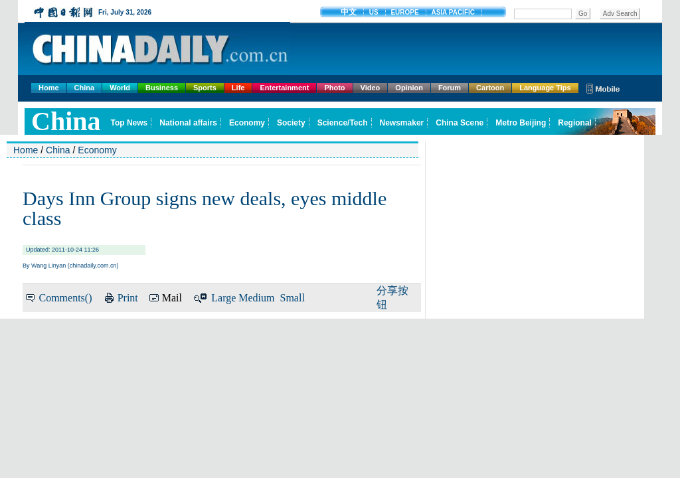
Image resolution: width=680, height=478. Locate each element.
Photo (334, 88)
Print (128, 297)
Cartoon (490, 88)
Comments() (65, 297)
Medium (256, 297)
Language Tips (544, 88)
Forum (449, 88)
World (120, 88)
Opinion (409, 88)
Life (238, 88)
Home (49, 88)
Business (161, 88)
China (84, 88)
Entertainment (284, 88)
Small (292, 297)
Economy (97, 150)
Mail (172, 297)
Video (371, 88)
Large (223, 297)
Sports (204, 88)
